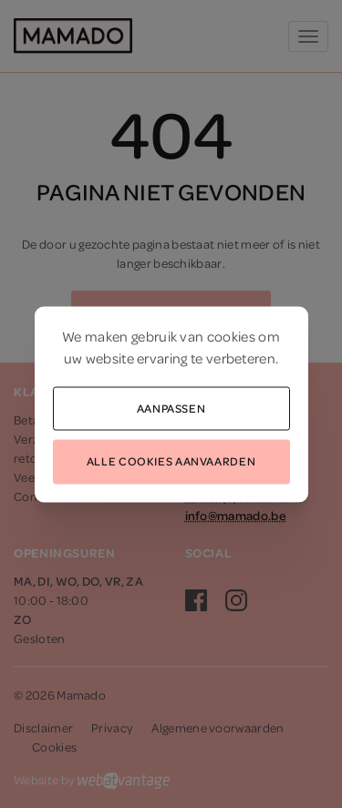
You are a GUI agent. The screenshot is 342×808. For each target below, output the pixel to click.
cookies (231, 335)
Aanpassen (171, 407)
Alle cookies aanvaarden (171, 461)
